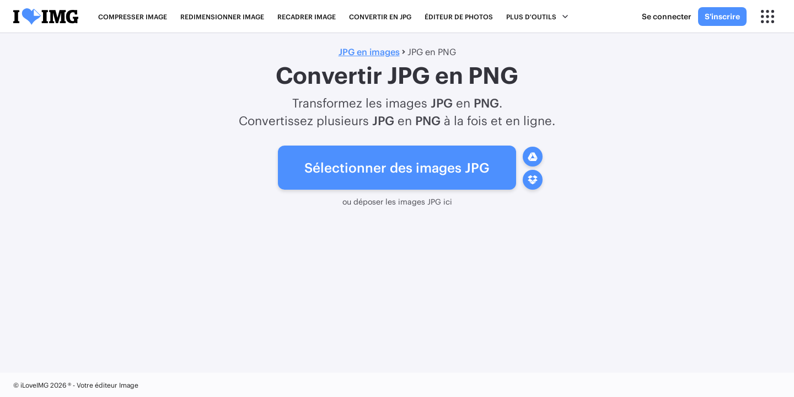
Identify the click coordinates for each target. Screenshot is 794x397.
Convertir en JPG (380, 16)
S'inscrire (722, 16)
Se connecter (666, 16)
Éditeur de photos (459, 16)
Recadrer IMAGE (306, 16)
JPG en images (369, 51)
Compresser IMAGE (132, 16)
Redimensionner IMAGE (222, 16)
